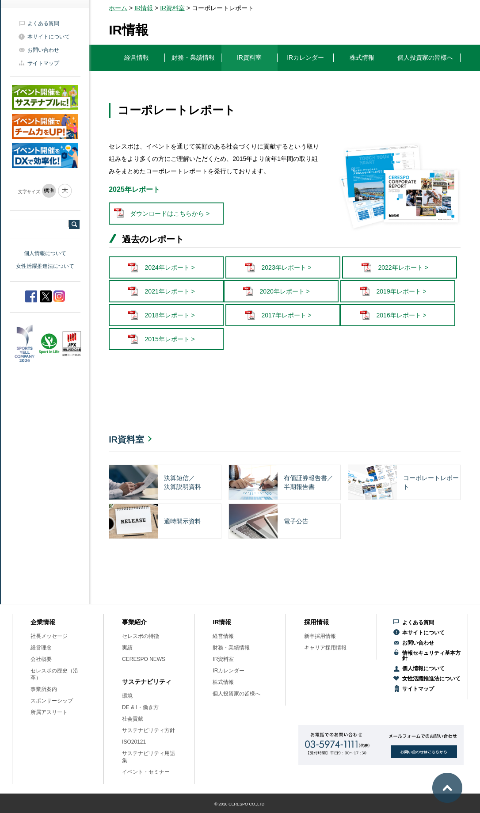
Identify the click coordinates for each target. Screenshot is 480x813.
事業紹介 (134, 622)
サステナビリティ (146, 681)
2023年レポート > (287, 267)
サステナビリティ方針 (148, 730)
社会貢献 (132, 719)
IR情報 (143, 7)
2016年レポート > (402, 315)
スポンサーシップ (51, 701)
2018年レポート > (170, 315)
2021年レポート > (170, 291)
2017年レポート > (287, 315)
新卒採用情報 (320, 636)
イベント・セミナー (146, 772)
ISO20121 (134, 742)
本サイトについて (48, 37)
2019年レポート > (402, 291)
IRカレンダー (228, 671)
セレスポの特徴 (140, 636)
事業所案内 (43, 689)
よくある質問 (43, 23)
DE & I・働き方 (140, 707)
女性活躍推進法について (45, 266)
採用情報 (316, 622)
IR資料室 (172, 7)
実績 (127, 648)
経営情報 (223, 636)
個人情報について (45, 253)
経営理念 (41, 648)
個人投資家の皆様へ (236, 694)
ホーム (118, 7)
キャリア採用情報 (325, 648)
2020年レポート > (285, 291)
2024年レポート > (170, 267)
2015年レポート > (170, 339)
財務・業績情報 (231, 648)
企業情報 (42, 622)
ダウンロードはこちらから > (170, 213)
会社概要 (41, 659)
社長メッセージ (49, 636)
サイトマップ (43, 63)
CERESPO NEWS (143, 659)
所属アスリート (49, 712)
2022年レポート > (403, 267)
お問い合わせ (43, 50)
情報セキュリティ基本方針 (431, 655)
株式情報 (223, 682)
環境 (127, 696)
